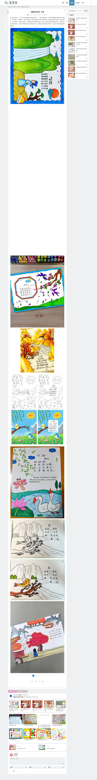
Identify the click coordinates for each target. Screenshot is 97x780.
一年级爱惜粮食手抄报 (28, 739)
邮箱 (30, 767)
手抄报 (18, 6)
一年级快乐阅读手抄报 (28, 725)
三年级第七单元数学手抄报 (57, 739)
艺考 (83, 2)
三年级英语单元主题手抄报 (81, 61)
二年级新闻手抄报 (13, 739)
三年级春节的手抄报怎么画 (81, 67)
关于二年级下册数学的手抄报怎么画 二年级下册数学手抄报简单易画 (44, 727)
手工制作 (77, 2)
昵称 (11, 767)
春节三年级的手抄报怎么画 (81, 73)
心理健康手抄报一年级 (42, 739)
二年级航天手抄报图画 (56, 725)
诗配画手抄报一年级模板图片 (22, 691)
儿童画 (71, 2)
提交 (14, 771)
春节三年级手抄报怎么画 (81, 36)
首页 (63, 2)
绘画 (67, 2)
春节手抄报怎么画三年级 (81, 24)
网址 (49, 767)
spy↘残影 (18, 695)
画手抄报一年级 (12, 725)
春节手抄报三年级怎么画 (81, 30)
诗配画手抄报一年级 (13, 691)
